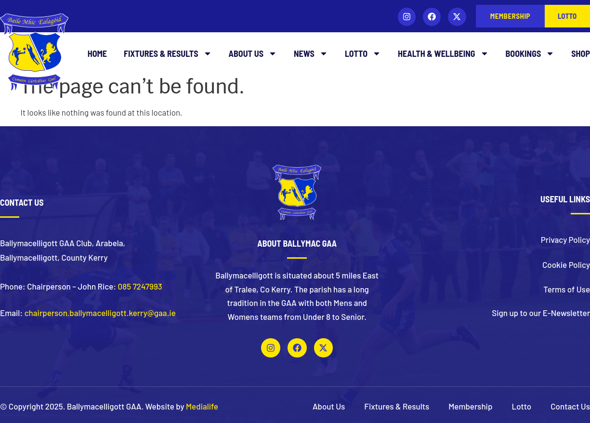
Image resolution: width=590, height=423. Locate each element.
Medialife (202, 406)
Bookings (530, 53)
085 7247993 (140, 286)
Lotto (363, 53)
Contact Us (570, 406)
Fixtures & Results (168, 53)
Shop (580, 53)
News (311, 53)
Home (97, 53)
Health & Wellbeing (443, 53)
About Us (253, 53)
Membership (470, 406)
